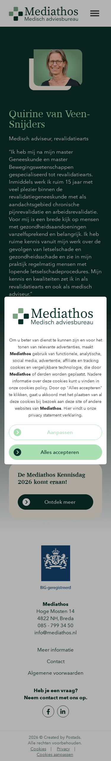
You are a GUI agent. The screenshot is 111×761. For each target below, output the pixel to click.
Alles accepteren (60, 452)
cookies (17, 367)
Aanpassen (60, 432)
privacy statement (44, 415)
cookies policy (33, 387)
